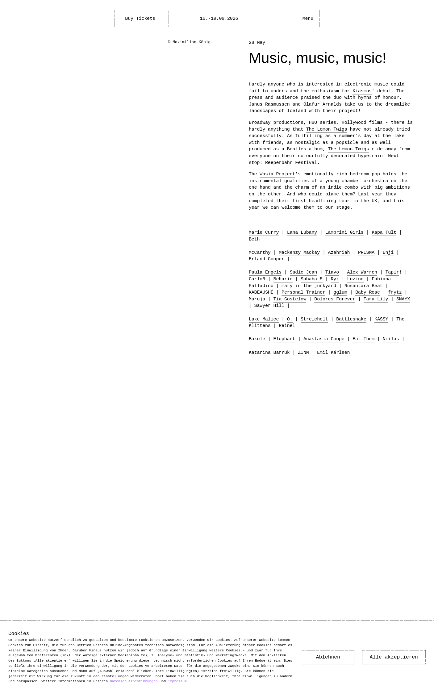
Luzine (355, 279)
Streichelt (314, 319)
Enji (388, 252)
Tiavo (332, 272)
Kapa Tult (384, 232)
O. (290, 319)
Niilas (391, 339)
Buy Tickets (140, 18)
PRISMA (366, 252)
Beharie (283, 279)
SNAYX (403, 299)
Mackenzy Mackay (299, 252)
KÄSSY (381, 319)
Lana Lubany (302, 232)
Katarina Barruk (271, 352)
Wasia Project (277, 174)
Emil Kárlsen (335, 352)
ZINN (303, 352)
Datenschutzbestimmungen (133, 681)
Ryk (335, 279)
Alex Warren (362, 272)
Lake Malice (264, 319)
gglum (340, 292)
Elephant (284, 339)
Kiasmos (362, 91)
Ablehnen (328, 657)
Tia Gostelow (289, 299)
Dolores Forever (334, 299)
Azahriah (339, 252)
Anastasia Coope (323, 339)
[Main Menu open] (307, 18)
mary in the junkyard (309, 286)
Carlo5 (257, 279)
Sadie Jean (303, 272)
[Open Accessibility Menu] (289, 18)
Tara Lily (376, 299)
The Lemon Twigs (326, 129)
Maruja (257, 299)
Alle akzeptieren (394, 657)
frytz (395, 292)
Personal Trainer (303, 292)
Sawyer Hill (269, 306)
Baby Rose (367, 292)
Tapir (392, 272)
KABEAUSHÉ (261, 292)
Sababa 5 (312, 279)
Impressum (177, 681)
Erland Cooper (266, 259)
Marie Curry (264, 232)
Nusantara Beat (363, 286)
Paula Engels (265, 272)
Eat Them (363, 339)
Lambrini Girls (344, 232)
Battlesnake (351, 319)
